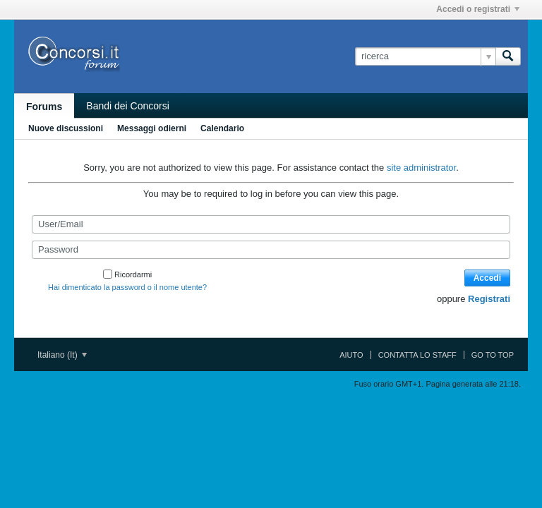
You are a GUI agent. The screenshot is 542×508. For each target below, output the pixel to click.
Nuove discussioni (65, 128)
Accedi (487, 278)
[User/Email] (271, 224)
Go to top (492, 355)
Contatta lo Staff (417, 355)
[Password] (271, 250)
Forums (44, 106)
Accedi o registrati (477, 9)
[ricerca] (425, 56)
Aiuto (351, 355)
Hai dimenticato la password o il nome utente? (127, 287)
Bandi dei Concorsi (127, 105)
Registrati (489, 299)
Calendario (222, 128)
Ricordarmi (127, 274)
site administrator (421, 167)
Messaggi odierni (151, 128)
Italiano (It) (62, 355)
